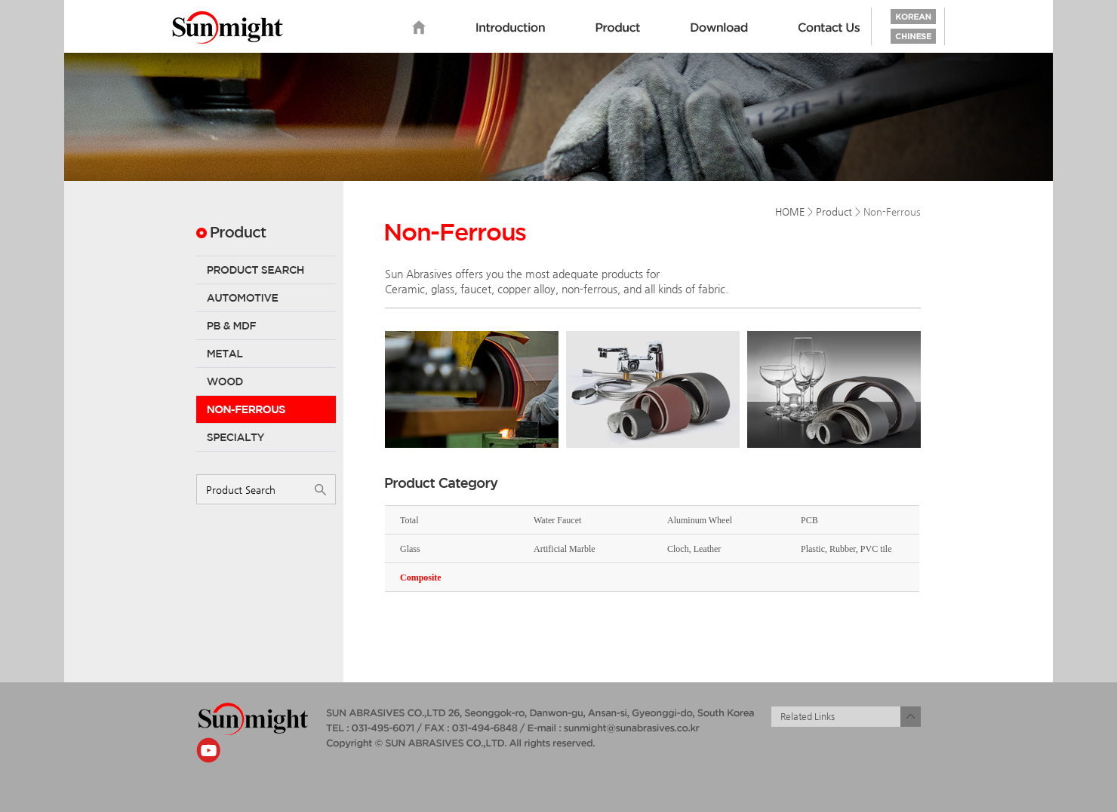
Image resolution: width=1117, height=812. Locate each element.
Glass (410, 549)
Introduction (510, 27)
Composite (421, 577)
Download (719, 27)
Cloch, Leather (694, 549)
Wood (266, 381)
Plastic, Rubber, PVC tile (846, 549)
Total (409, 520)
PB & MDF (266, 325)
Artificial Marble (564, 549)
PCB (809, 520)
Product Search (266, 269)
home (419, 27)
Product (617, 27)
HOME (790, 211)
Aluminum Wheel (699, 520)
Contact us (829, 27)
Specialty (266, 437)
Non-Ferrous (266, 409)
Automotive (266, 297)
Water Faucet (557, 520)
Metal (266, 353)
